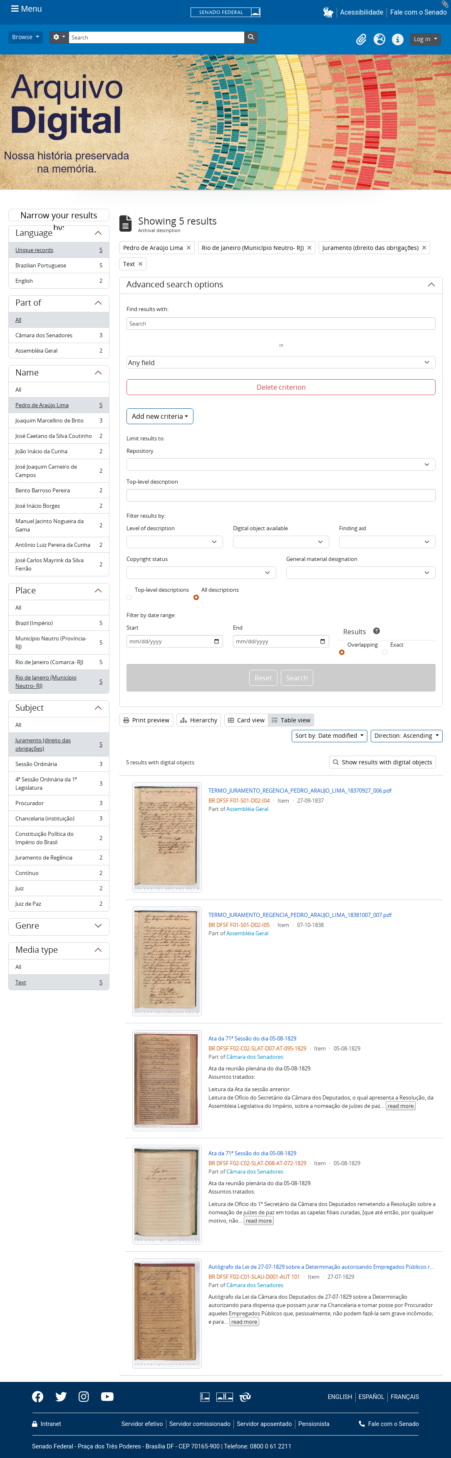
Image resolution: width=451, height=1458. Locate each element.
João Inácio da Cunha (58, 453)
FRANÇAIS (405, 1397)
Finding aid (352, 528)
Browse (23, 37)
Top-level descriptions (162, 589)
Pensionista (314, 1424)
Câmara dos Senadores (58, 337)
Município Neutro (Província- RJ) (58, 642)
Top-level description (152, 481)
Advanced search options (174, 286)
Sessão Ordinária (58, 766)
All (18, 320)
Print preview (146, 720)
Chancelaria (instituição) (58, 820)
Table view (291, 720)
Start (132, 627)
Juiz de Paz (58, 905)
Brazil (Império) (58, 625)
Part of (28, 304)
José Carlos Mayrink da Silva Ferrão (58, 564)
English (58, 282)
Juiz (58, 890)
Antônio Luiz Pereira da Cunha (58, 547)
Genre (27, 927)
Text (58, 984)
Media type (36, 951)
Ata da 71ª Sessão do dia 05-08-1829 (252, 1038)
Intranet (46, 1424)
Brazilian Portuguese (58, 267)
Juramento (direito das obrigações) (58, 744)
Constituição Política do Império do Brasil (58, 838)
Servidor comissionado (199, 1424)
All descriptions (220, 589)
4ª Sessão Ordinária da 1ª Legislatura (58, 783)
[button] (330, 12)
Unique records (58, 252)
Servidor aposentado (264, 1424)
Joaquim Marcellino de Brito (58, 422)
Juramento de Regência (58, 859)
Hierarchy (198, 720)
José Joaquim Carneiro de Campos (58, 471)
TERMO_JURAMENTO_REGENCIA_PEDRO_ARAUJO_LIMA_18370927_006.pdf (300, 790)
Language (33, 234)
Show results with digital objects (382, 762)
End (238, 627)
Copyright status (147, 559)
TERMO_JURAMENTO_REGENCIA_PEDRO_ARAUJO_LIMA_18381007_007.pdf (300, 915)
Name (27, 374)
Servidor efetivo (142, 1424)
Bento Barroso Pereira (58, 492)
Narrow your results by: (58, 215)
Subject (29, 709)
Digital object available (260, 528)
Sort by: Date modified (327, 735)
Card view (246, 720)
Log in (423, 39)
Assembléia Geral (58, 352)
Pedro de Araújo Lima (58, 407)
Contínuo (58, 875)
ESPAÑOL (371, 1397)
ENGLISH (340, 1397)
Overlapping (362, 644)
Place (25, 592)
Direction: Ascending (404, 735)
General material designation (321, 559)
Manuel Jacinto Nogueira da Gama (58, 525)
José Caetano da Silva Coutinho (58, 438)
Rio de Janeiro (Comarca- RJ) (58, 664)
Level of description (150, 528)
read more (401, 1106)
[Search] (156, 37)
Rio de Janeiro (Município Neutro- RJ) (58, 681)
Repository (140, 451)
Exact (397, 644)
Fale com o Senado (418, 12)
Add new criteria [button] (157, 416)
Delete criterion (281, 387)
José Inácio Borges (58, 508)
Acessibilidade (362, 12)
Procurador (58, 805)
